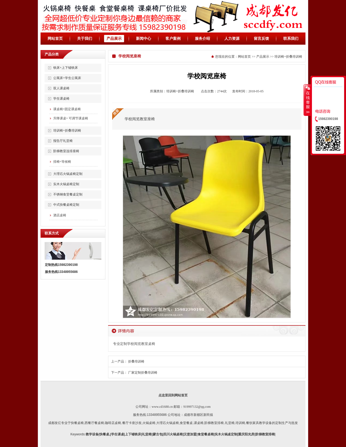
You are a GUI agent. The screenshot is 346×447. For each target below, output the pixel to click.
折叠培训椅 (136, 361)
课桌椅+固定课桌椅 (67, 109)
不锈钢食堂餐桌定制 (67, 194)
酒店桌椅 (59, 215)
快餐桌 (104, 434)
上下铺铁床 (133, 434)
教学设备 (92, 434)
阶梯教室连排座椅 (66, 151)
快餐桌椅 (77, 423)
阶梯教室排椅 (214, 423)
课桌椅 (199, 423)
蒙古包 (157, 434)
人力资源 (231, 39)
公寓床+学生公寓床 (67, 78)
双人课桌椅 (61, 88)
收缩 (307, 100)
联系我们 (290, 39)
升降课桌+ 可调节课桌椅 (70, 118)
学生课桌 (117, 434)
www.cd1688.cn (162, 407)
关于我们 (84, 39)
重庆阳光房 (246, 434)
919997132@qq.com (197, 407)
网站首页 (55, 39)
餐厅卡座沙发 (132, 423)
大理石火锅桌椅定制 (67, 174)
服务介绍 (202, 39)
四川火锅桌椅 (173, 434)
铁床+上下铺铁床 (65, 68)
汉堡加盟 (190, 434)
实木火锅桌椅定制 (66, 184)
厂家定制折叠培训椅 (142, 372)
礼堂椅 (230, 423)
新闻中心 (143, 39)
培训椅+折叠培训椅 (67, 130)
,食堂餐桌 (186, 423)
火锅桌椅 (148, 423)
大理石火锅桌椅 (167, 423)
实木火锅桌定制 (226, 434)
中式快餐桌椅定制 (66, 205)
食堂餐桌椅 (206, 434)
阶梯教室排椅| (265, 434)
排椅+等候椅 (62, 162)
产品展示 (114, 39)
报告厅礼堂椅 (63, 141)
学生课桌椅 (61, 98)
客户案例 (173, 39)
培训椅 (240, 423)
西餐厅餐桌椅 (94, 423)
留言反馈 (261, 39)
